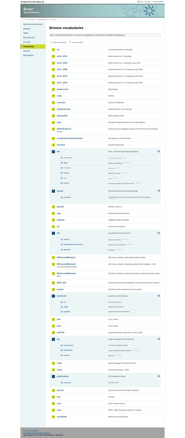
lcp (58, 339)
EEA (33, 2)
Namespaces (28, 55)
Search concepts (77, 42)
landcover (61, 296)
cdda (59, 96)
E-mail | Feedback (30, 431)
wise (59, 410)
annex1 (66, 239)
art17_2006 (62, 69)
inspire (60, 289)
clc (65, 302)
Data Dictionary (42, 19)
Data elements (29, 38)
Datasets (26, 29)
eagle (66, 307)
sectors (67, 355)
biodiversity (62, 89)
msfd (59, 363)
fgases (60, 191)
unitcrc (66, 183)
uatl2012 (67, 312)
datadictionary (64, 109)
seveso (60, 390)
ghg (59, 213)
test (58, 397)
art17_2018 (62, 83)
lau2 (59, 326)
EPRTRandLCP (64, 129)
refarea (66, 173)
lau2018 (60, 332)
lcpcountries (68, 345)
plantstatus (68, 350)
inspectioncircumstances (73, 244)
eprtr (59, 122)
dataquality (62, 116)
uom (59, 403)
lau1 (59, 319)
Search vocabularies (59, 42)
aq (58, 50)
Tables (25, 33)
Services (26, 51)
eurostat (61, 145)
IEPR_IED (61, 283)
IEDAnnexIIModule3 (66, 264)
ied (58, 233)
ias (58, 226)
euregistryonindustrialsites (70, 138)
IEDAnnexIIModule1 (66, 257)
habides (60, 220)
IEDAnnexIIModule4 (66, 273)
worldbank (62, 417)
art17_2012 (62, 76)
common (61, 102)
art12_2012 (62, 56)
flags (66, 163)
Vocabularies (28, 46)
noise (59, 370)
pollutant (67, 249)
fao (58, 151)
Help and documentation (33, 24)
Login (142, 1)
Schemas (27, 42)
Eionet (33, 19)
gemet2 (60, 207)
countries (67, 197)
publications (63, 376)
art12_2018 (62, 63)
